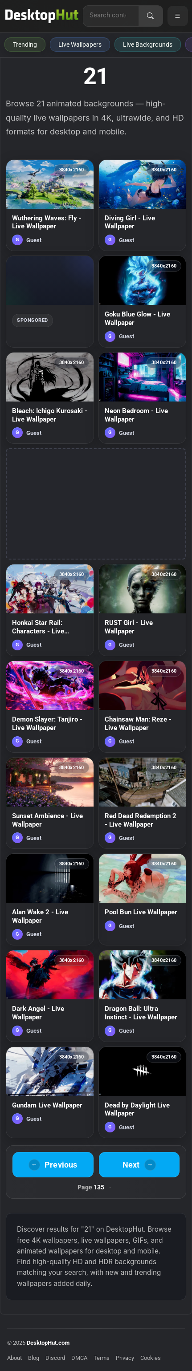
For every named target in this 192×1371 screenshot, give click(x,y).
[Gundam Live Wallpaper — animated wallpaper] (50, 1092)
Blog (33, 1358)
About (14, 1358)
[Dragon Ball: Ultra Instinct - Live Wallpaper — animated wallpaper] (142, 996)
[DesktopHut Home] (41, 16)
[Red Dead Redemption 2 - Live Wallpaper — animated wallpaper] (142, 803)
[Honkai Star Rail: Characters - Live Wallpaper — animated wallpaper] (50, 610)
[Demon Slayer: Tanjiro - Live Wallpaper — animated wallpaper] (50, 706)
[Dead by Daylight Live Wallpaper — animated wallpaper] (142, 1092)
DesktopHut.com (48, 1342)
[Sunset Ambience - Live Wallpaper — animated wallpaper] (50, 803)
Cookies (150, 1358)
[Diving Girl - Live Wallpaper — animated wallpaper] (142, 205)
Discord (55, 1358)
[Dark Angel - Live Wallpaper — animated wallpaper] (50, 996)
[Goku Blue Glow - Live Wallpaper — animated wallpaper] (142, 301)
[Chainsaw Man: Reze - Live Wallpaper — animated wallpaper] (142, 706)
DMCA (79, 1358)
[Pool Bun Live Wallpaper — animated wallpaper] (142, 899)
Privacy (125, 1358)
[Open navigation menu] (177, 16)
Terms (102, 1358)
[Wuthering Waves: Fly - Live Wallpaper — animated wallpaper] (50, 205)
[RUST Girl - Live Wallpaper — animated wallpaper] (142, 610)
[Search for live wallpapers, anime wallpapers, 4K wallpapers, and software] (111, 15)
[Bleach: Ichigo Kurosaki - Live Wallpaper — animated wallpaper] (50, 398)
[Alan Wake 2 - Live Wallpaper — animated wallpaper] (50, 899)
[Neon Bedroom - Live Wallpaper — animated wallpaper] (142, 398)
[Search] (151, 16)
